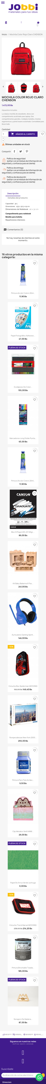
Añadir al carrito (23, 134)
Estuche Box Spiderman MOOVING (23, 686)
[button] (6, 22)
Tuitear (20, 151)
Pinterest (26, 151)
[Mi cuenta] (21, 22)
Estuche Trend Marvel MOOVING (23, 925)
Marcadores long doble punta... (23, 438)
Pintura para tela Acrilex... (23, 780)
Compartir (14, 151)
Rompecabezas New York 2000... (23, 737)
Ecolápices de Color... (23, 387)
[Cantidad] (5, 134)
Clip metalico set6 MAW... (23, 831)
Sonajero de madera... (23, 1019)
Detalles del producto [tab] (18, 198)
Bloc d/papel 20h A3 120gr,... (23, 532)
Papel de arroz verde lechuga (23, 883)
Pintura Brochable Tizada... (23, 968)
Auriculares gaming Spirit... (23, 635)
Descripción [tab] (13, 193)
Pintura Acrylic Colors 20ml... (23, 293)
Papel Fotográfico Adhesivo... (23, 336)
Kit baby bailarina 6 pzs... (23, 583)
